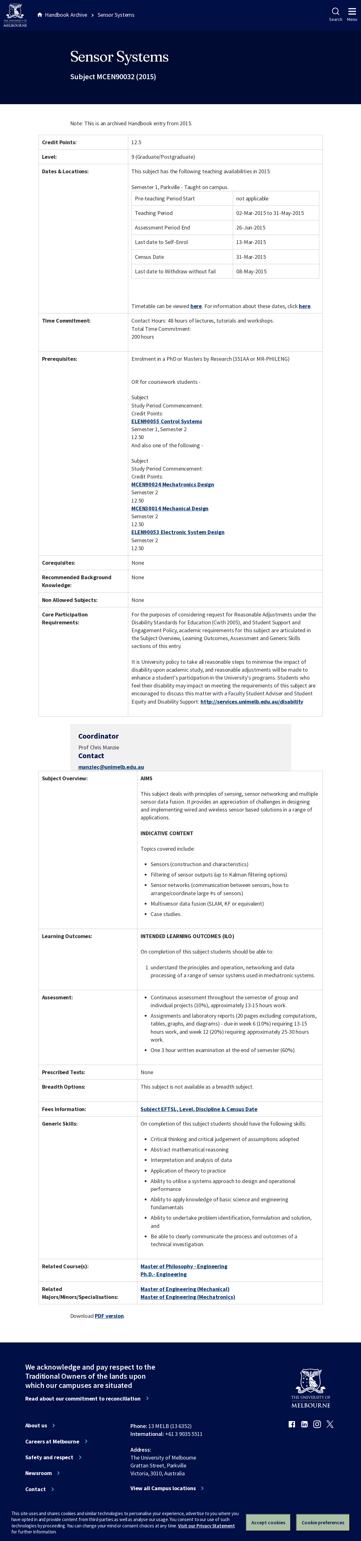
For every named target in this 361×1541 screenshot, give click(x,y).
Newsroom (38, 1473)
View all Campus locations (163, 1488)
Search (335, 15)
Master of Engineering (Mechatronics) (188, 1296)
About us (36, 1425)
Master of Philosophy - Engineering (184, 1266)
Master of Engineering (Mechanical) (185, 1289)
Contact (35, 1489)
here (196, 306)
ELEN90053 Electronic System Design (177, 532)
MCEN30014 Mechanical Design (169, 508)
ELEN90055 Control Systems (166, 421)
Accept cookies (268, 1522)
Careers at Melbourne (52, 1441)
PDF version (109, 1315)
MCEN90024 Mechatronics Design (172, 484)
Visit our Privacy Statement (206, 1526)
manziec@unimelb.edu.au (111, 767)
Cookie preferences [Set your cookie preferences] (323, 1522)
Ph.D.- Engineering (164, 1274)
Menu (352, 15)
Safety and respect (49, 1457)
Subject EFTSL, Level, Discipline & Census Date (199, 1109)
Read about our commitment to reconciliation (83, 1398)
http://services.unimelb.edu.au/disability (252, 701)
